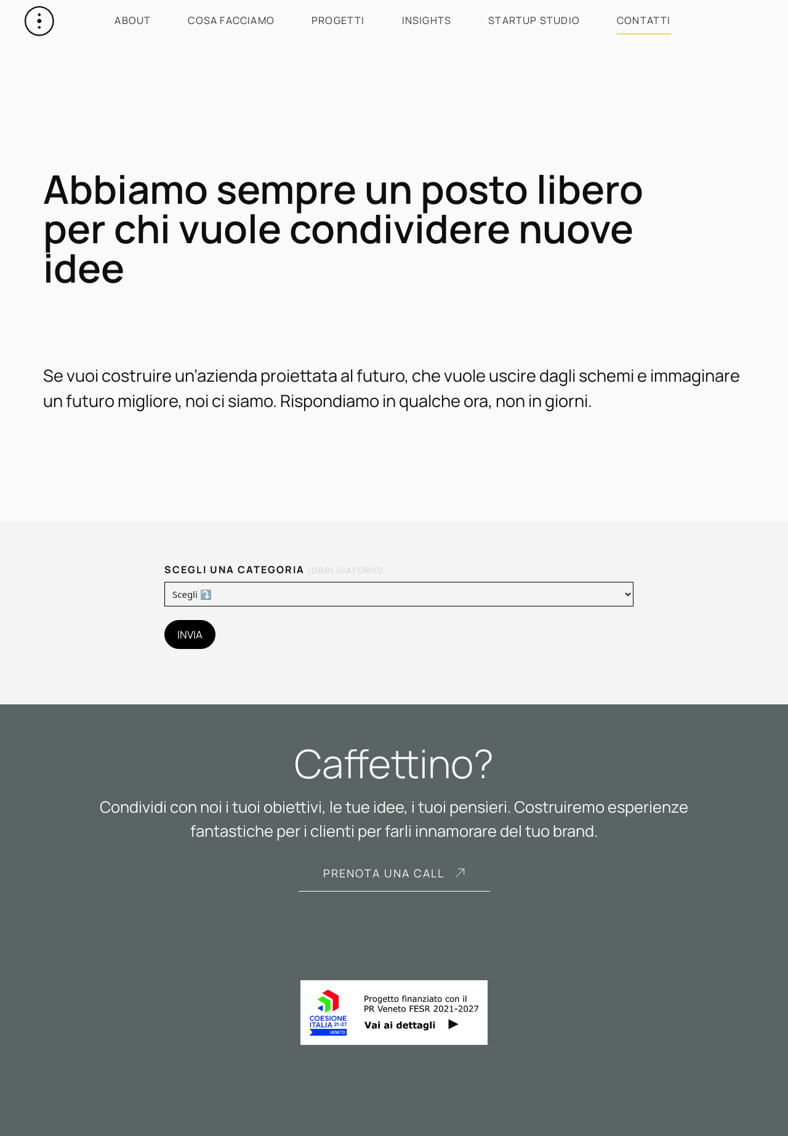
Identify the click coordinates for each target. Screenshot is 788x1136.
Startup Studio (534, 20)
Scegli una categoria (274, 570)
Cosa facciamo (231, 20)
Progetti (338, 20)
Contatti (644, 20)
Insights (427, 20)
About (133, 20)
